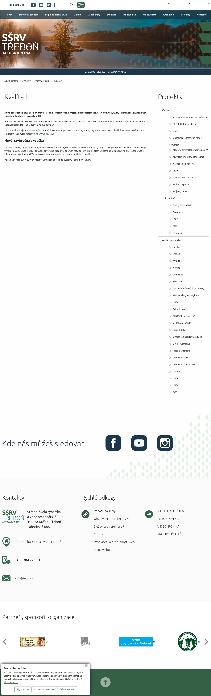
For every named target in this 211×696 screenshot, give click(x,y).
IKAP (175, 219)
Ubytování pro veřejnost (110, 518)
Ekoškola (177, 281)
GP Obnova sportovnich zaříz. (187, 337)
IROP (175, 170)
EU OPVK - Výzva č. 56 (184, 316)
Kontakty (202, 14)
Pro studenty (149, 14)
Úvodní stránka (10, 81)
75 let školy (94, 14)
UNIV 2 (176, 378)
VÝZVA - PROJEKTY (183, 177)
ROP (175, 392)
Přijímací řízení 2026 (56, 14)
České (166, 110)
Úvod (10, 14)
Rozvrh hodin (160, 5)
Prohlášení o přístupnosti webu (115, 542)
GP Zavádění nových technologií (189, 288)
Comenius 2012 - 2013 (184, 364)
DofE (175, 131)
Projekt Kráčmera (181, 350)
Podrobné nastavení (44, 689)
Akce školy (168, 14)
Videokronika (168, 526)
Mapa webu (102, 549)
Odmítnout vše (67, 689)
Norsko (176, 267)
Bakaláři (181, 5)
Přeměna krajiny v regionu (186, 295)
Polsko (176, 247)
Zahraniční (168, 198)
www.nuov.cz (45, 133)
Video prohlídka (170, 511)
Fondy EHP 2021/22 (182, 205)
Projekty (185, 14)
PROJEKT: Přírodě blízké (185, 124)
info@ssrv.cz (24, 578)
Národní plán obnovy (183, 163)
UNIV (175, 302)
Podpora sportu (181, 184)
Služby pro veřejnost (108, 526)
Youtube (41, 5)
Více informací (11, 682)
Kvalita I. (57, 81)
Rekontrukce (179, 309)
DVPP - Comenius (181, 344)
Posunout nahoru (105, 682)
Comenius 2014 (180, 357)
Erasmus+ (178, 212)
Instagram (49, 5)
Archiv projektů (42, 81)
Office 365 (201, 5)
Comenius (178, 274)
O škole (77, 14)
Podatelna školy (105, 511)
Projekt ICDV (179, 330)
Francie (176, 254)
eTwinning (178, 233)
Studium (111, 14)
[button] (6, 641)
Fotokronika (168, 518)
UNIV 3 (176, 371)
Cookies (99, 534)
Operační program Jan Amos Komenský (185, 139)
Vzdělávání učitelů (182, 323)
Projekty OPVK (180, 191)
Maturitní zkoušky (29, 14)
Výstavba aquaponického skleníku (190, 117)
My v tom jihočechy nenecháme (188, 157)
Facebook (33, 5)
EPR (175, 226)
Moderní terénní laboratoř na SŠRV (190, 150)
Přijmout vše (23, 689)
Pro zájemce (129, 14)
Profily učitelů (169, 534)
